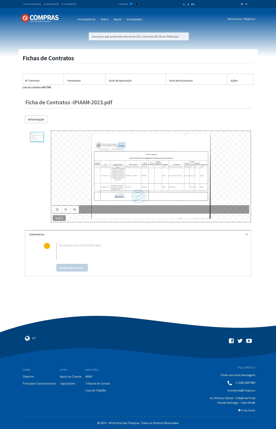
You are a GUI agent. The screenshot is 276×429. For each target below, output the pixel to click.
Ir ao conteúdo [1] (32, 3)
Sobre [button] (104, 19)
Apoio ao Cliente (70, 376)
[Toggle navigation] (64, 19)
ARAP (89, 376)
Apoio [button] (118, 19)
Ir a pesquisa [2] (51, 3)
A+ (193, 4)
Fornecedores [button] (86, 19)
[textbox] (144, 251)
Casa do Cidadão (95, 390)
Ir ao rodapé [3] (69, 3)
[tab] (138, 234)
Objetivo (28, 376)
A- (184, 4)
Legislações (67, 383)
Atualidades (134, 19)
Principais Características (39, 383)
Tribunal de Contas (97, 383)
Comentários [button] (138, 234)
